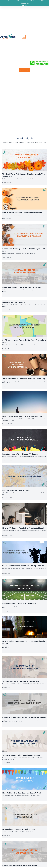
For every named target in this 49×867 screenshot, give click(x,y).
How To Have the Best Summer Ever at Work (21, 793)
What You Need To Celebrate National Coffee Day (23, 379)
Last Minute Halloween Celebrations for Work (22, 213)
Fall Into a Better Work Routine (16, 490)
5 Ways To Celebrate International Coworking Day (24, 717)
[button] (24, 37)
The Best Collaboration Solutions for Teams (21, 755)
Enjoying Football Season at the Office (19, 603)
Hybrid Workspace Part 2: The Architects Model (23, 528)
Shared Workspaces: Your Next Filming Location (23, 566)
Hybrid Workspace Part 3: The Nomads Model (22, 416)
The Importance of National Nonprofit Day (20, 681)
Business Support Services (14, 302)
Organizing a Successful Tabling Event (19, 829)
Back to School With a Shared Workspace (20, 454)
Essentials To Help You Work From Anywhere (22, 287)
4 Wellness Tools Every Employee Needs (19, 865)
